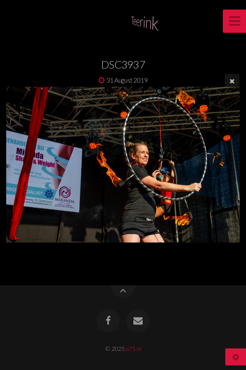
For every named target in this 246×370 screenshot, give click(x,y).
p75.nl (133, 348)
